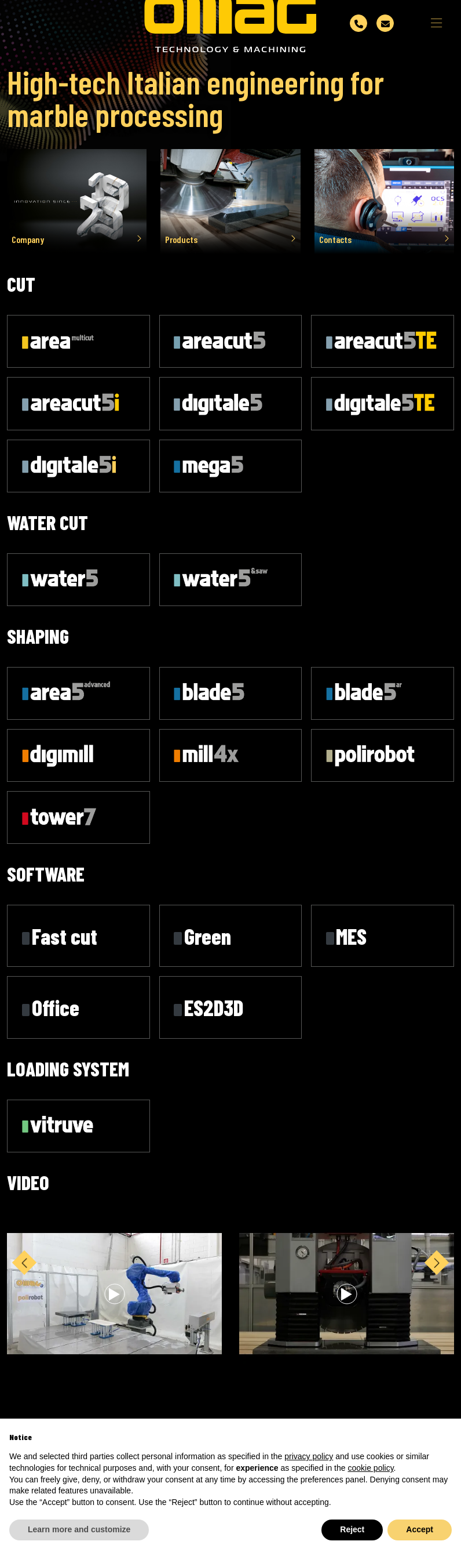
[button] (437, 1302)
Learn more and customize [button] (79, 1529)
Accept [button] (419, 1529)
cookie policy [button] (370, 1468)
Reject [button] (352, 1529)
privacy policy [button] (308, 1456)
